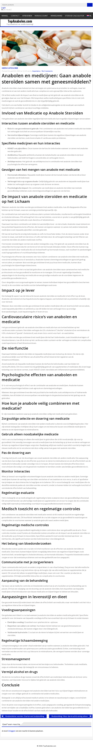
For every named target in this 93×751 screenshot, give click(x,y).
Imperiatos (36, 71)
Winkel (5, 16)
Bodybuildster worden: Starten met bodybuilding (24, 716)
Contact (15, 16)
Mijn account (41, 16)
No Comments (47, 71)
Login (3, 8)
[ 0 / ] (6, 9)
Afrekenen (27, 16)
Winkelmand (56, 16)
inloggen (11, 731)
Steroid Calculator (74, 16)
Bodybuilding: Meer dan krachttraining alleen (69, 716)
